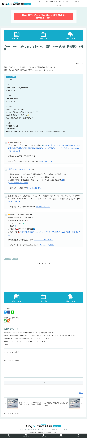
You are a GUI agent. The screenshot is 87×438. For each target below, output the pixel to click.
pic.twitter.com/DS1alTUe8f (43, 240)
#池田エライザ (55, 145)
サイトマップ (63, 432)
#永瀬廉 (46, 145)
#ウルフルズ (70, 148)
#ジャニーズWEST (47, 148)
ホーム (21, 432)
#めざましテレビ (14, 202)
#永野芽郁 (23, 232)
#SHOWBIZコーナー (24, 169)
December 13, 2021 (46, 161)
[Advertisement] (43, 57)
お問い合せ (55, 432)
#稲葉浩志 (19, 148)
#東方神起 (27, 148)
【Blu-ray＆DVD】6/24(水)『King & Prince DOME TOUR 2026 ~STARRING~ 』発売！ (43, 16)
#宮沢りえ (73, 145)
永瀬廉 (14, 258)
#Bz (14, 148)
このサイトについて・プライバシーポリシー (37, 432)
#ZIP (62, 180)
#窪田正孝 (65, 145)
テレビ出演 (7, 258)
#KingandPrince (38, 232)
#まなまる (16, 151)
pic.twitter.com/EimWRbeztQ (18, 183)
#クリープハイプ (60, 148)
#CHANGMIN (36, 148)
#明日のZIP (12, 169)
